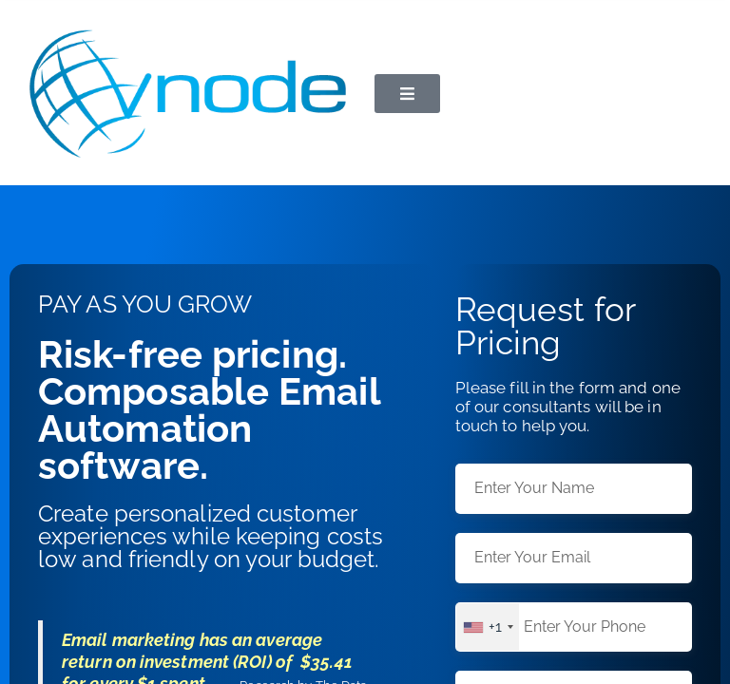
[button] (407, 93)
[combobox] (487, 627)
